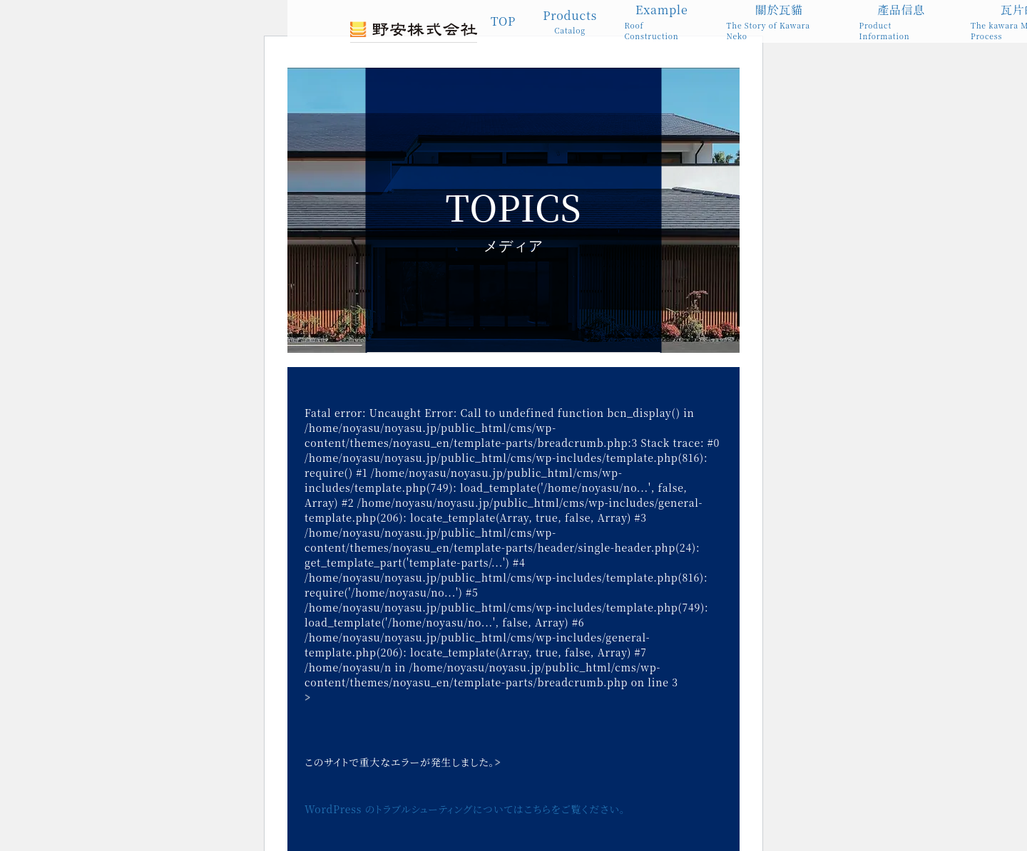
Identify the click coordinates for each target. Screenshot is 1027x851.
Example (661, 21)
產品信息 (901, 21)
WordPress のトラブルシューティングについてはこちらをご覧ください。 (465, 809)
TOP (503, 21)
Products (570, 21)
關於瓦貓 (779, 21)
